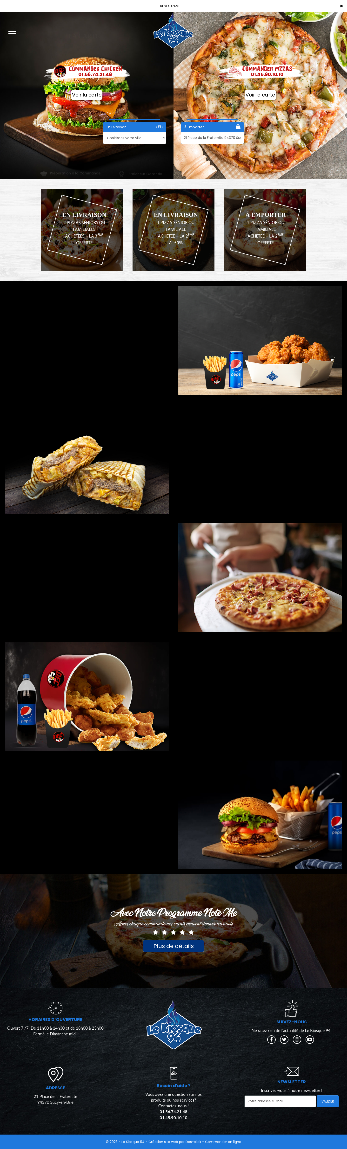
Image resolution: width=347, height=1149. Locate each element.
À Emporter (212, 126)
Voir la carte (87, 94)
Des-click (193, 1141)
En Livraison (135, 126)
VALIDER (327, 1101)
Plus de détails (173, 946)
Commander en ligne (223, 1141)
